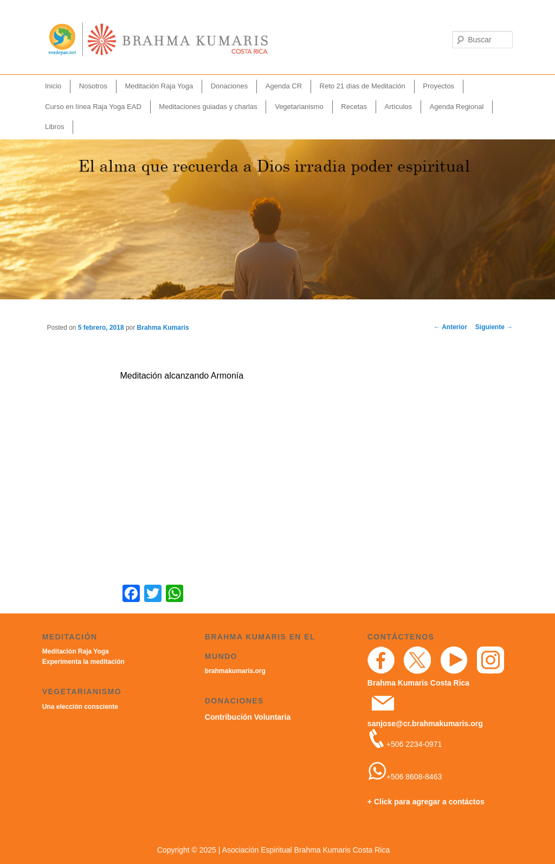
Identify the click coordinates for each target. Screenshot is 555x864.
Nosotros (93, 86)
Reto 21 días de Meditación (362, 86)
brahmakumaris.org (235, 671)
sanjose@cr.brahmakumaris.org (425, 723)
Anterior (450, 327)
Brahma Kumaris (163, 327)
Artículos (398, 107)
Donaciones (229, 86)
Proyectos (438, 86)
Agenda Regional (457, 107)
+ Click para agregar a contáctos (426, 801)
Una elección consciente (80, 707)
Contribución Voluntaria (248, 717)
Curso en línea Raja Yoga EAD (93, 107)
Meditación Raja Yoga (159, 86)
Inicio (53, 86)
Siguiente (494, 327)
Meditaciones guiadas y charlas (208, 107)
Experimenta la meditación (83, 661)
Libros (54, 127)
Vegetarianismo (299, 107)
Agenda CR (284, 86)
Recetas (354, 107)
